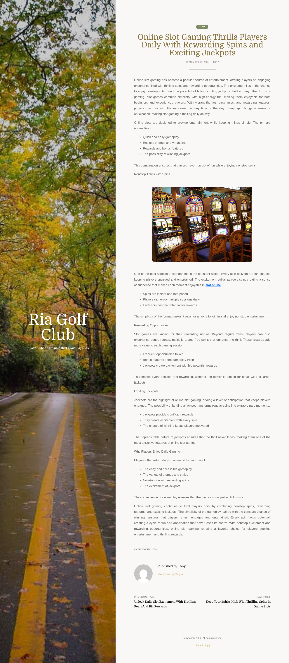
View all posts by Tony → (171, 574)
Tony (216, 62)
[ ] (202, 645)
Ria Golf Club (58, 327)
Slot (202, 27)
